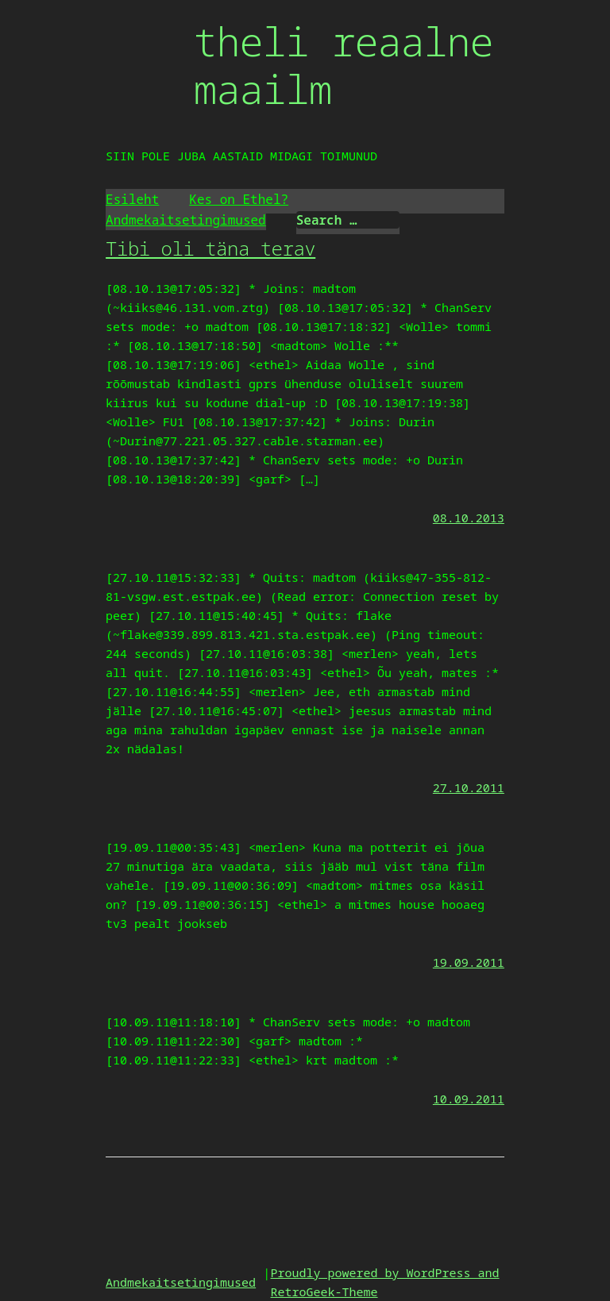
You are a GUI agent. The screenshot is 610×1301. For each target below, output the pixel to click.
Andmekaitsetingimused (186, 220)
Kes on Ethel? (238, 199)
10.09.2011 (468, 1099)
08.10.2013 (468, 517)
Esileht (132, 199)
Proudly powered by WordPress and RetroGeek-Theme (385, 1281)
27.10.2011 (468, 787)
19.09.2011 (468, 962)
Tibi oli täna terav (210, 248)
